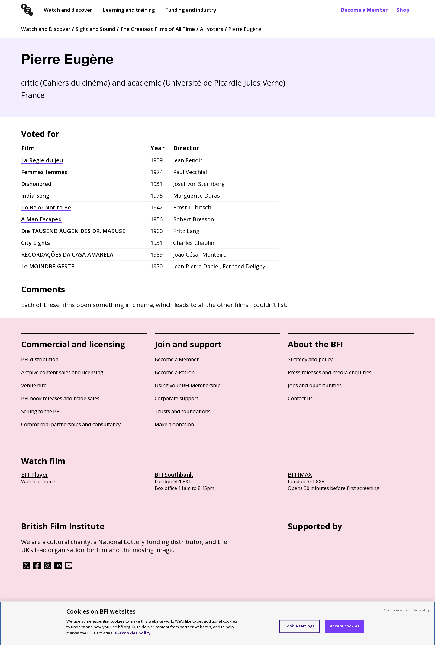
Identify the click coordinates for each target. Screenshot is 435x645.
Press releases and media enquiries (330, 372)
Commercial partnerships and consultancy (71, 424)
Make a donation (174, 424)
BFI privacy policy (37, 602)
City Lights (35, 242)
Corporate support (176, 398)
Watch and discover (68, 9)
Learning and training (129, 9)
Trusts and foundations (183, 411)
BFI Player (34, 474)
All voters (211, 28)
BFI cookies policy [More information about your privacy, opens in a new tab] (132, 636)
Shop (403, 9)
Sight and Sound (95, 28)
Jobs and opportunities (315, 385)
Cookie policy (71, 602)
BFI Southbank (174, 474)
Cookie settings (299, 629)
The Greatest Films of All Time (157, 28)
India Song (35, 195)
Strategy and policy (310, 359)
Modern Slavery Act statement (118, 602)
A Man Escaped (41, 219)
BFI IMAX (300, 474)
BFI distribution (39, 359)
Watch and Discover (45, 28)
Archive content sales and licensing (62, 372)
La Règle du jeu (42, 160)
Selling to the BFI (41, 411)
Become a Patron (175, 372)
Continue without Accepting (407, 613)
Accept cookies (344, 629)
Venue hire (34, 385)
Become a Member (364, 9)
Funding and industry (190, 9)
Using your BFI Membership (188, 385)
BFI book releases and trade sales (60, 398)
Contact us (300, 398)
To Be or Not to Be (46, 207)
